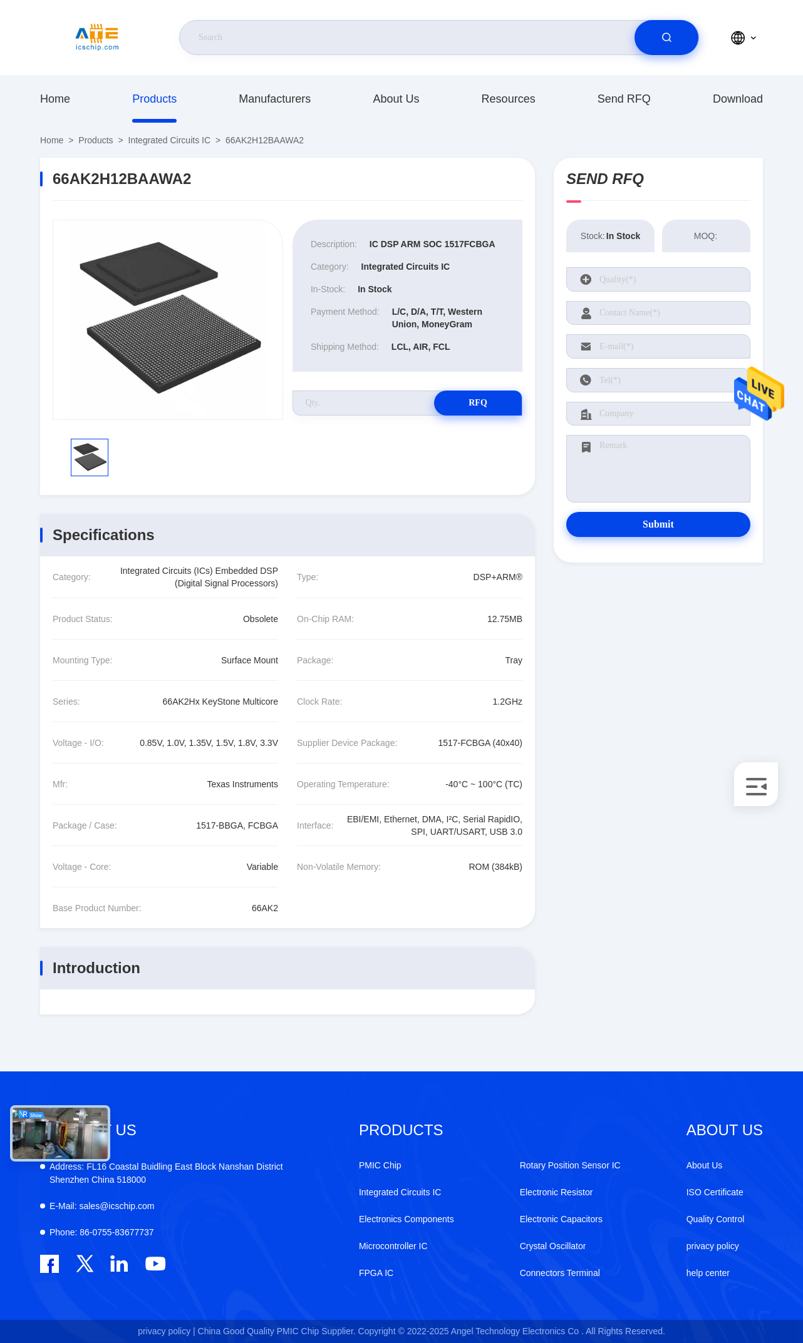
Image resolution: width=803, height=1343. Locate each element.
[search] (666, 37)
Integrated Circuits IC (169, 140)
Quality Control (715, 1219)
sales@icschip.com (101, 1206)
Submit (658, 524)
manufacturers (275, 99)
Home (55, 99)
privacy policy (712, 1246)
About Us (396, 99)
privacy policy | (166, 1331)
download (738, 99)
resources (509, 99)
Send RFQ (624, 99)
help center (708, 1273)
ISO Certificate (714, 1192)
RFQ (478, 402)
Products (154, 99)
